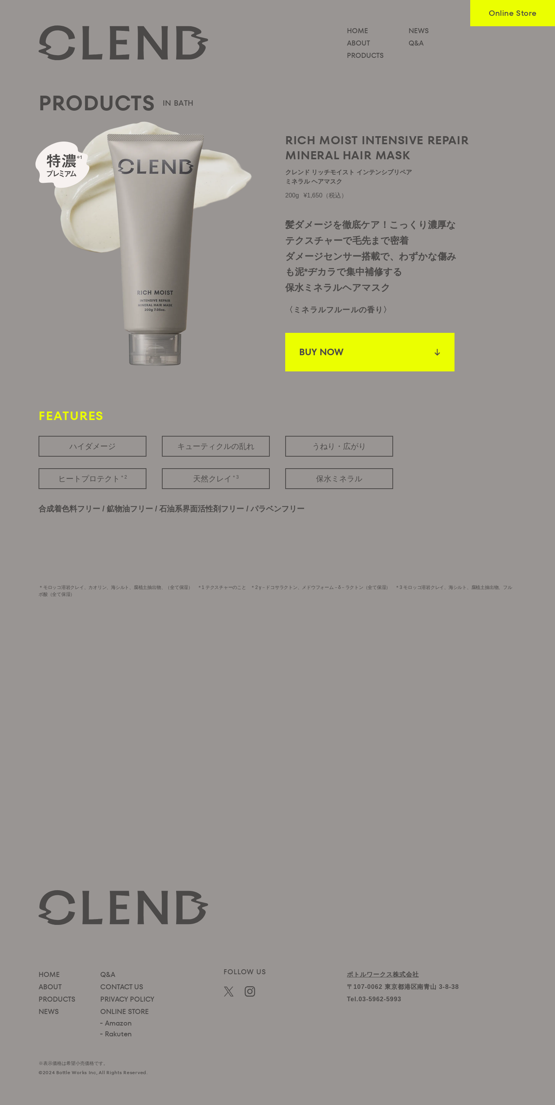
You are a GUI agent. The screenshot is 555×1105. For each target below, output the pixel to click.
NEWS (419, 30)
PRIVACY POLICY (127, 999)
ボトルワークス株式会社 (383, 974)
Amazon (118, 1023)
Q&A (416, 43)
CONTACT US (121, 987)
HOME (357, 30)
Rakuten (118, 1034)
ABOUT (358, 43)
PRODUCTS (365, 55)
